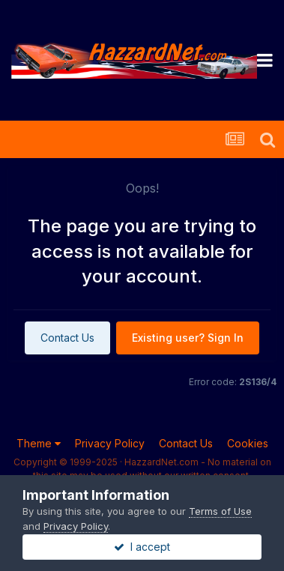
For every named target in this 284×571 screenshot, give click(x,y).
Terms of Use (220, 511)
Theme (38, 443)
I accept (142, 546)
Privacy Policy (110, 443)
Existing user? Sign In (188, 337)
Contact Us (67, 337)
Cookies (247, 443)
